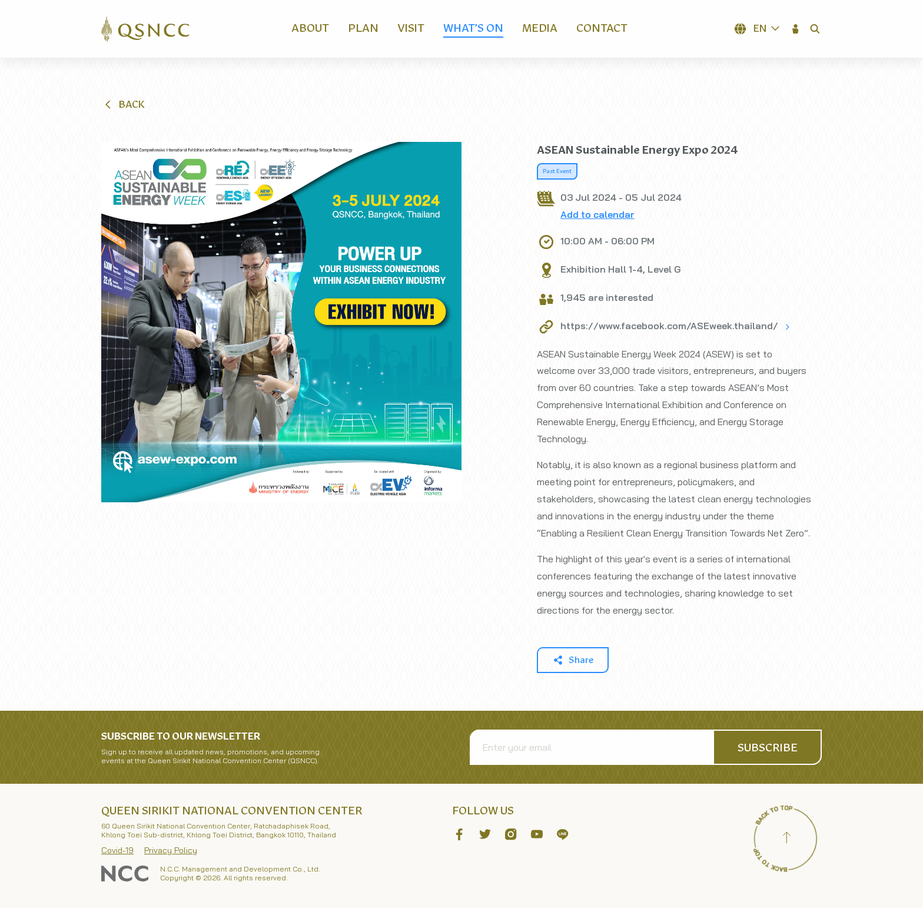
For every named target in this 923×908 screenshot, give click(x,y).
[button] (796, 29)
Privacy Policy (170, 850)
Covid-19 (117, 850)
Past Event (557, 171)
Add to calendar (597, 214)
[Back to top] (786, 839)
